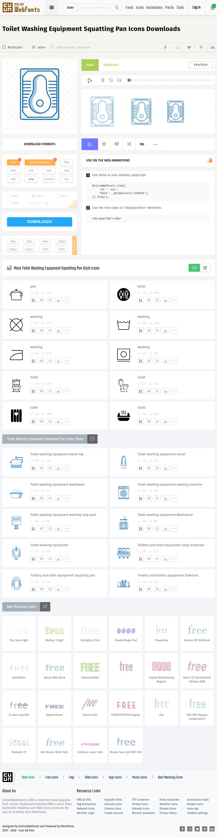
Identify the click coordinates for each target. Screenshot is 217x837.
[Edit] (42, 300)
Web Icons (91, 778)
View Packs (201, 65)
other (41, 47)
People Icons (195, 804)
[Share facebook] (167, 47)
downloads (39, 222)
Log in (196, 7)
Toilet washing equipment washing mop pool (63, 515)
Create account (113, 813)
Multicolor (15, 47)
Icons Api (193, 808)
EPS (31, 170)
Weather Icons (168, 804)
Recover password (143, 813)
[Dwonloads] (58, 300)
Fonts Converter (169, 799)
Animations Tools (198, 799)
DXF (13, 179)
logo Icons (115, 778)
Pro (142, 144)
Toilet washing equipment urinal (161, 454)
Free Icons (51, 778)
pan (33, 286)
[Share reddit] (177, 47)
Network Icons (86, 808)
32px (29, 241)
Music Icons (139, 778)
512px (29, 249)
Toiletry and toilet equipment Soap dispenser (171, 545)
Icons (140, 7)
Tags (71, 778)
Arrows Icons (140, 804)
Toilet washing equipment (49, 545)
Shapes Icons (167, 808)
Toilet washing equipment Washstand (165, 515)
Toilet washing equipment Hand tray (57, 454)
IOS (66, 179)
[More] (67, 300)
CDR (48, 170)
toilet (142, 286)
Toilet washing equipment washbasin (57, 485)
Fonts (129, 7)
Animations (154, 7)
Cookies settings (197, 813)
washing (36, 317)
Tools (180, 7)
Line (31, 179)
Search (116, 7)
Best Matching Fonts (170, 778)
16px (13, 241)
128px (62, 241)
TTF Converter (140, 799)
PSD (66, 170)
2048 (62, 249)
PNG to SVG (84, 799)
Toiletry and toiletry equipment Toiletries (168, 575)
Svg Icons (23, 7)
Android (49, 179)
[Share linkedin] (210, 47)
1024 (45, 249)
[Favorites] (50, 300)
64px (45, 241)
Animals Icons (113, 804)
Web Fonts (28, 778)
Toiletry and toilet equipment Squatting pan (62, 575)
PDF (13, 170)
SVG (13, 162)
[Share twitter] (188, 47)
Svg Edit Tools (113, 799)
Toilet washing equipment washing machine (170, 485)
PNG (66, 162)
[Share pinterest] (200, 47)
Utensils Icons (141, 808)
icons (70, 7)
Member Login (86, 813)
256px (13, 249)
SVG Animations (40, 162)
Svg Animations (86, 804)
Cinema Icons (112, 808)
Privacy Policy (168, 813)
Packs (169, 7)
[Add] (33, 300)
